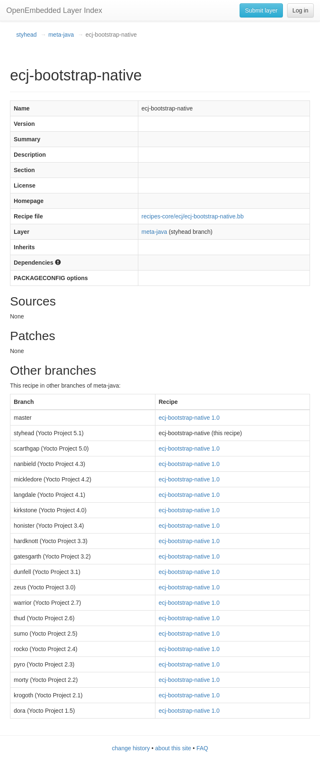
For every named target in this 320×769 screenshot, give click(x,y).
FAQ (202, 748)
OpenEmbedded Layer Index (54, 10)
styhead (26, 34)
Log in (300, 10)
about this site (173, 748)
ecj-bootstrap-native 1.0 (189, 417)
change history (131, 748)
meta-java (61, 34)
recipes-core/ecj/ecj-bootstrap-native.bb (193, 216)
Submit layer (261, 10)
